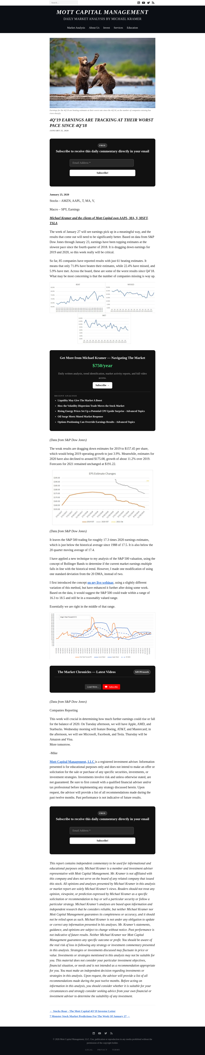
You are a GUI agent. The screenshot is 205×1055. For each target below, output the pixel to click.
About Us (94, 27)
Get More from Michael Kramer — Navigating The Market (102, 358)
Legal (89, 1049)
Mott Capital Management (103, 12)
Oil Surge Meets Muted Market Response (80, 416)
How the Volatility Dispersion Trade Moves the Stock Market (91, 405)
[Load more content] (93, 687)
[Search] (64, 3)
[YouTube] (143, 2)
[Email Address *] (102, 163)
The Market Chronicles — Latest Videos (87, 672)
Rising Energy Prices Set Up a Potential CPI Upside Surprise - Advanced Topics (101, 411)
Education (132, 27)
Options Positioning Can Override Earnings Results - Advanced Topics (96, 422)
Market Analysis (76, 27)
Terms (116, 1049)
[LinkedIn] (138, 2)
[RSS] (153, 2)
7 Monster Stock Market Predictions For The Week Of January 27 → (90, 1016)
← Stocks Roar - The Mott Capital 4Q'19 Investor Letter (82, 1011)
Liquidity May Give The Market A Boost (80, 400)
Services (118, 27)
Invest (106, 27)
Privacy (102, 1049)
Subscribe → (102, 385)
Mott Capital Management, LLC (72, 761)
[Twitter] (148, 2)
